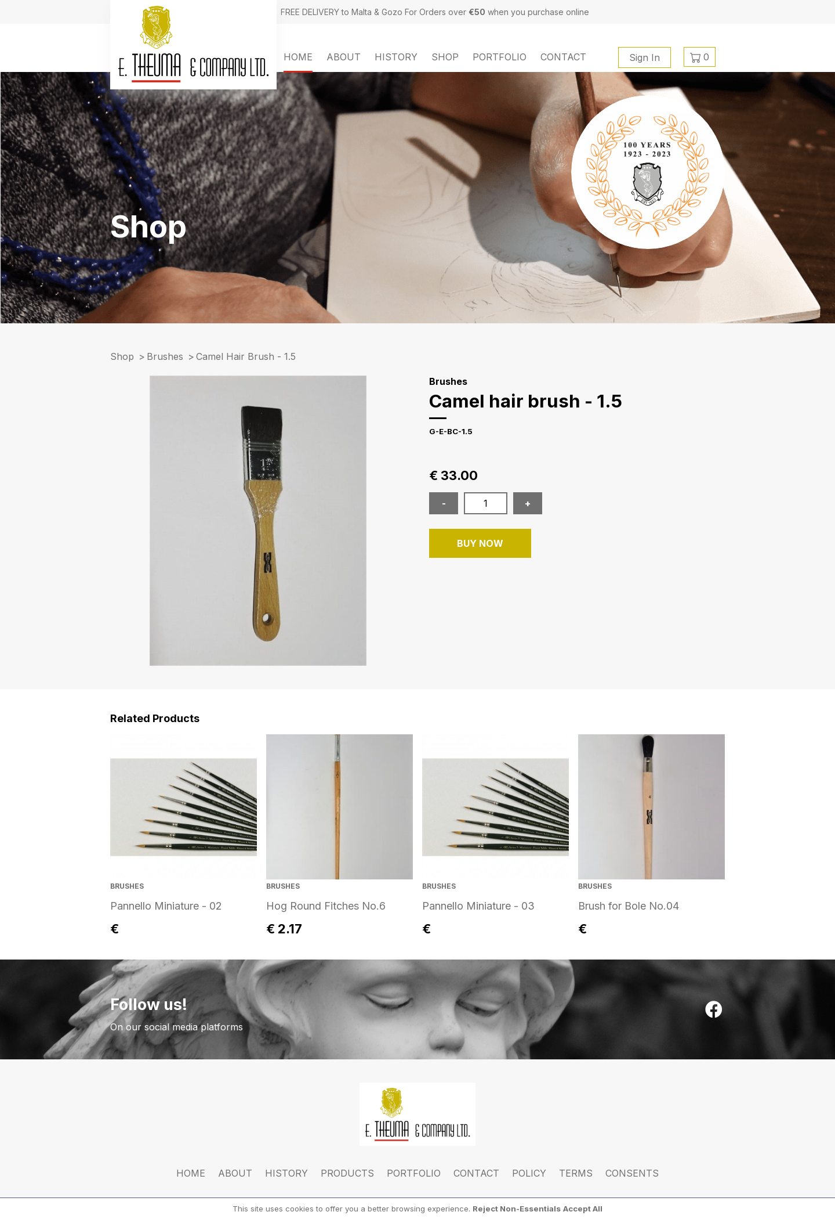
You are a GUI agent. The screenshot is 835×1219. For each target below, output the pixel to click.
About (343, 57)
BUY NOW (480, 543)
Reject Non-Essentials (517, 1208)
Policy (529, 1173)
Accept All (582, 1208)
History (396, 57)
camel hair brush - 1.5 (246, 356)
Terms (576, 1173)
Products (347, 1173)
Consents (632, 1173)
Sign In (644, 57)
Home (298, 57)
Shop (445, 57)
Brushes (165, 356)
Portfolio (500, 57)
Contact (563, 57)
